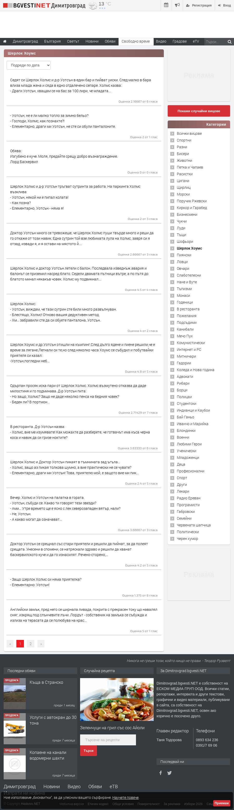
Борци (182, 389)
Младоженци (188, 457)
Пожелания (187, 315)
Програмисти (188, 504)
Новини (92, 41)
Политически (188, 531)
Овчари (183, 268)
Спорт (182, 477)
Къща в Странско (46, 682)
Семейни (184, 518)
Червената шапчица (194, 525)
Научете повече (125, 797)
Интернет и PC (189, 349)
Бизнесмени (187, 214)
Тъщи (181, 234)
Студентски (186, 403)
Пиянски (184, 254)
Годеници (185, 302)
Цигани (183, 180)
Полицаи (184, 396)
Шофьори (185, 241)
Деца (181, 464)
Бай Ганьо (185, 416)
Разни (182, 146)
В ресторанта (188, 308)
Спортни (184, 140)
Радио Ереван (188, 498)
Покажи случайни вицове (199, 111)
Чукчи (182, 221)
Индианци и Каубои (193, 410)
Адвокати (185, 376)
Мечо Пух (185, 335)
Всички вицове (189, 133)
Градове (180, 41)
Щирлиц (184, 187)
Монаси (183, 295)
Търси (88, 751)
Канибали (185, 329)
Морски (183, 194)
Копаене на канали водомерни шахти (48, 755)
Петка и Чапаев (190, 167)
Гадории (184, 362)
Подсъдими (187, 322)
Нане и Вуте (187, 281)
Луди (181, 227)
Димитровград (20, 786)
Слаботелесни (189, 275)
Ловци (182, 261)
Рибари (183, 383)
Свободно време (136, 41)
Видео (74, 786)
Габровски (186, 511)
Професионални (190, 470)
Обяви (95, 786)
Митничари (186, 356)
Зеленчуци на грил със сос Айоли (112, 727)
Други (182, 484)
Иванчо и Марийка (193, 423)
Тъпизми (184, 288)
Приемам (222, 803)
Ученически (186, 450)
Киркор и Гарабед (192, 207)
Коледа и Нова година (195, 369)
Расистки (185, 173)
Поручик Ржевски (192, 200)
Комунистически (191, 342)
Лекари (183, 491)
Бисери (183, 153)
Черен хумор (187, 538)
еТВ (114, 786)
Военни (183, 437)
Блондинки (186, 430)
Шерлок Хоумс (189, 248)
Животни (184, 160)
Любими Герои (189, 443)
